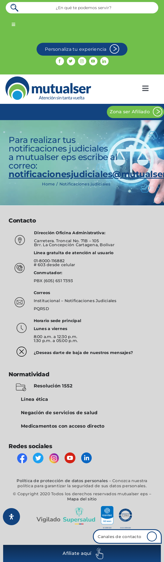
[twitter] (71, 61)
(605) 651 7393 (58, 280)
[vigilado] (82, 508)
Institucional (47, 300)
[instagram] (82, 61)
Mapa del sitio (82, 499)
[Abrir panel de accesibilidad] (11, 516)
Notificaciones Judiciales (91, 300)
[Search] (15, 8)
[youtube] (93, 61)
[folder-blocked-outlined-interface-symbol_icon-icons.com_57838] (21, 384)
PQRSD (41, 308)
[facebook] (60, 61)
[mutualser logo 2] (48, 78)
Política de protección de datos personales (62, 480)
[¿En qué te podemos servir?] (82, 7)
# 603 (39, 264)
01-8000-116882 (49, 260)
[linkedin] (104, 61)
